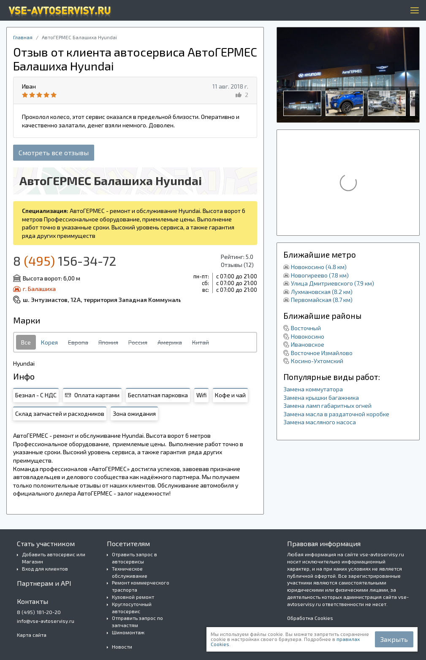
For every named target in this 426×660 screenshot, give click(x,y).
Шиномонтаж (128, 632)
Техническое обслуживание (129, 572)
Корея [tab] (49, 342)
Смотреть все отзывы (54, 152)
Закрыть (394, 639)
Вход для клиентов (45, 568)
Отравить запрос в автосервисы (134, 557)
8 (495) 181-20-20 (39, 612)
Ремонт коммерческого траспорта (140, 586)
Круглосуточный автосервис (132, 607)
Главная (23, 37)
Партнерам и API (44, 583)
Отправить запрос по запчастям (137, 621)
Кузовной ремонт (133, 597)
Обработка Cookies (310, 618)
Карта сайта (31, 635)
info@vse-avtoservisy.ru (45, 621)
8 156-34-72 (65, 260)
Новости (122, 646)
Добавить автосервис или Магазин (53, 557)
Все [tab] (26, 342)
